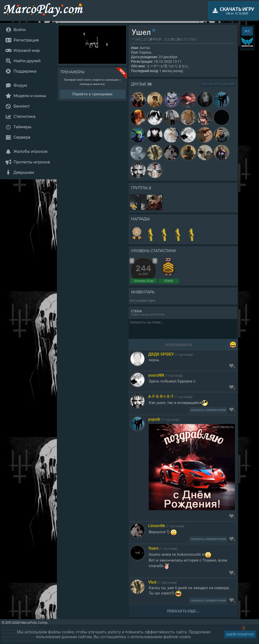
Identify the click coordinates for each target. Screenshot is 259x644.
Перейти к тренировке (92, 94)
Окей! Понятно (240, 634)
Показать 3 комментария (208, 410)
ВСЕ (247, 31)
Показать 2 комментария (208, 539)
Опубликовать (178, 345)
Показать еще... (183, 611)
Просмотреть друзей (217, 84)
